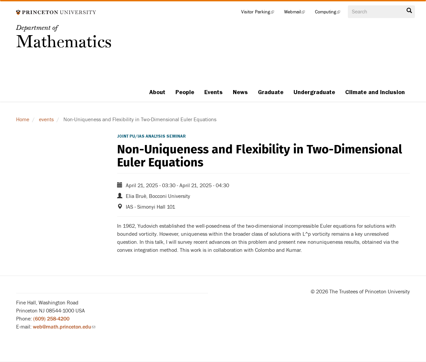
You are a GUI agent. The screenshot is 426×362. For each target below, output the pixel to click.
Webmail (297, 13)
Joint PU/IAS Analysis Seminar (151, 136)
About (157, 92)
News (240, 92)
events (46, 120)
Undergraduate (314, 92)
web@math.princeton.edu (64, 327)
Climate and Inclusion (375, 92)
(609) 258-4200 (51, 318)
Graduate (270, 92)
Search (409, 10)
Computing (330, 13)
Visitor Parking (260, 13)
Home (22, 120)
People (184, 92)
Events (213, 92)
